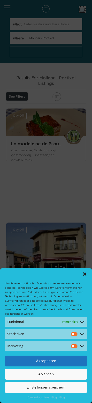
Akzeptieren (46, 360)
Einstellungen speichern (46, 387)
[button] (84, 274)
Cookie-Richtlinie (38, 397)
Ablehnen (46, 374)
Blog (54, 397)
